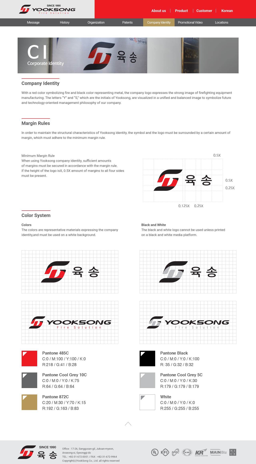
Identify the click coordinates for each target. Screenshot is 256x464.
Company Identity (158, 22)
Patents (127, 22)
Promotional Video (190, 22)
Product (181, 11)
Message (33, 22)
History (64, 22)
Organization (96, 22)
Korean (227, 11)
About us (158, 11)
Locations (221, 22)
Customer (204, 11)
